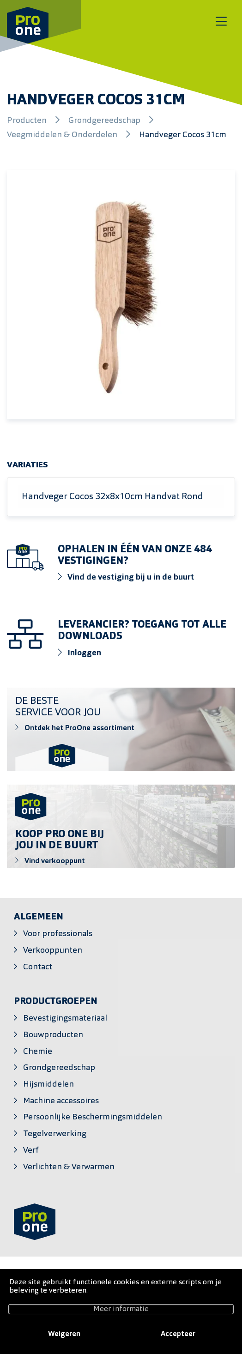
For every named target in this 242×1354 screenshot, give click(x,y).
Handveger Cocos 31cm (182, 135)
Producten (27, 120)
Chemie (37, 1051)
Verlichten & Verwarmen (69, 1167)
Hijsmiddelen (48, 1084)
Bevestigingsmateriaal (65, 1018)
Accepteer (178, 1334)
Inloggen (79, 653)
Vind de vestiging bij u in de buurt (126, 577)
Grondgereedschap (105, 120)
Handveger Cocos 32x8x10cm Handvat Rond (112, 497)
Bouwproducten (53, 1035)
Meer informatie (121, 1309)
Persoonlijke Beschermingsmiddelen (92, 1117)
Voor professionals (57, 934)
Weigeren (64, 1334)
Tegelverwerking (54, 1134)
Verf (31, 1150)
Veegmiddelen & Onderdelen (63, 135)
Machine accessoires (61, 1101)
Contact (37, 967)
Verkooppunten (52, 950)
